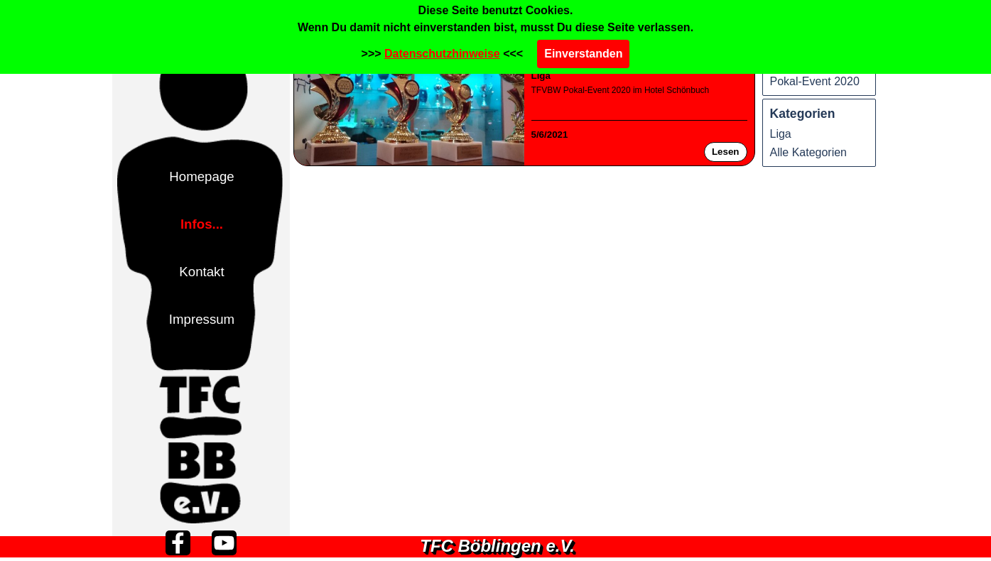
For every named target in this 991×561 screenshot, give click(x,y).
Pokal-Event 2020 (815, 81)
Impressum (201, 319)
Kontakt (201, 271)
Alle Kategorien (809, 152)
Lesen (726, 151)
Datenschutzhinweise (442, 54)
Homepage (201, 176)
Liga (541, 75)
